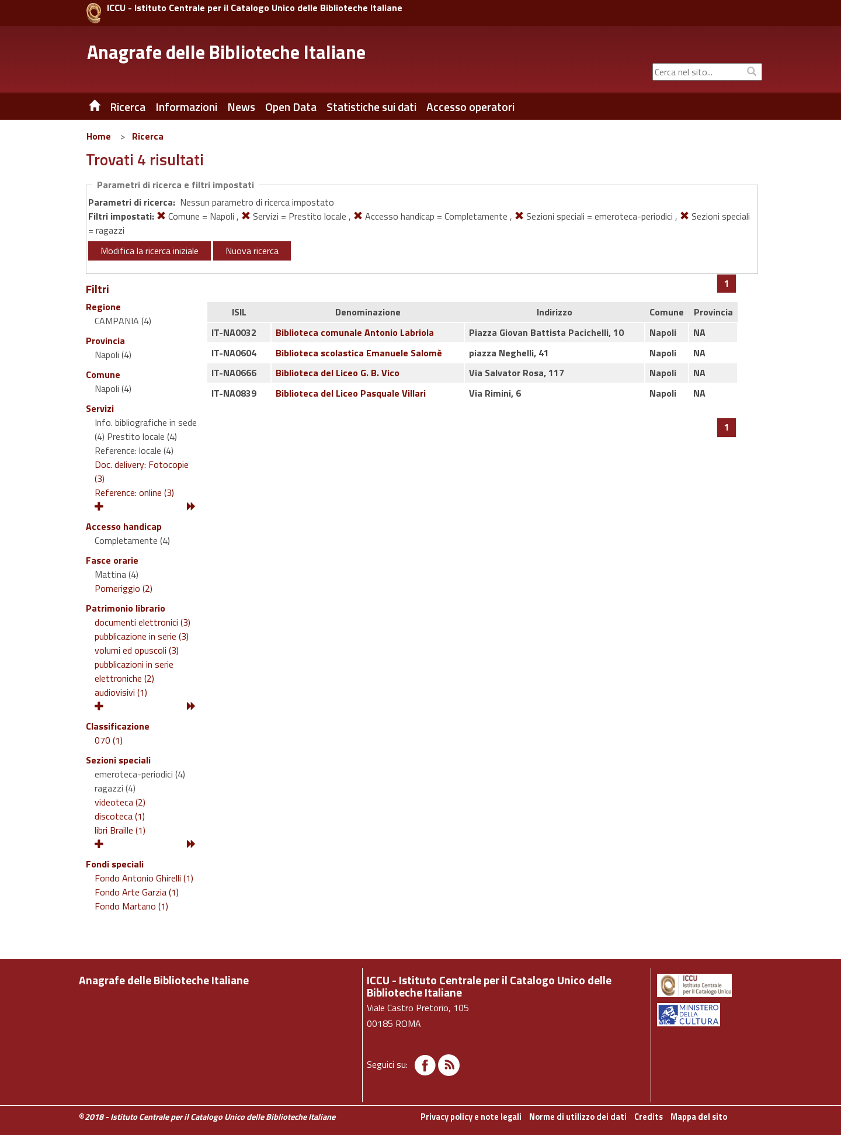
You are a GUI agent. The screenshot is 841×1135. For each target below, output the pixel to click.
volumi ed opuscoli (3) (137, 650)
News (241, 107)
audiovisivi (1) (121, 692)
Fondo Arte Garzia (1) (137, 892)
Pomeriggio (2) (123, 588)
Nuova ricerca (252, 251)
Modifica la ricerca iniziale (149, 251)
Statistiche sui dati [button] (371, 107)
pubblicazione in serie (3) (142, 636)
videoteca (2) (120, 802)
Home (98, 136)
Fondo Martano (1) (131, 906)
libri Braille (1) (120, 830)
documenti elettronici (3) (142, 622)
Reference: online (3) (134, 492)
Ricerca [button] (127, 107)
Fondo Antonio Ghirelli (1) (144, 878)
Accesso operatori (470, 107)
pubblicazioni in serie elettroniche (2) (134, 671)
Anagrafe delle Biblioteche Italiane (226, 52)
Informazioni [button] (186, 107)
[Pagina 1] (726, 283)
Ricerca (148, 136)
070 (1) (109, 740)
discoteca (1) (120, 816)
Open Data (291, 107)
